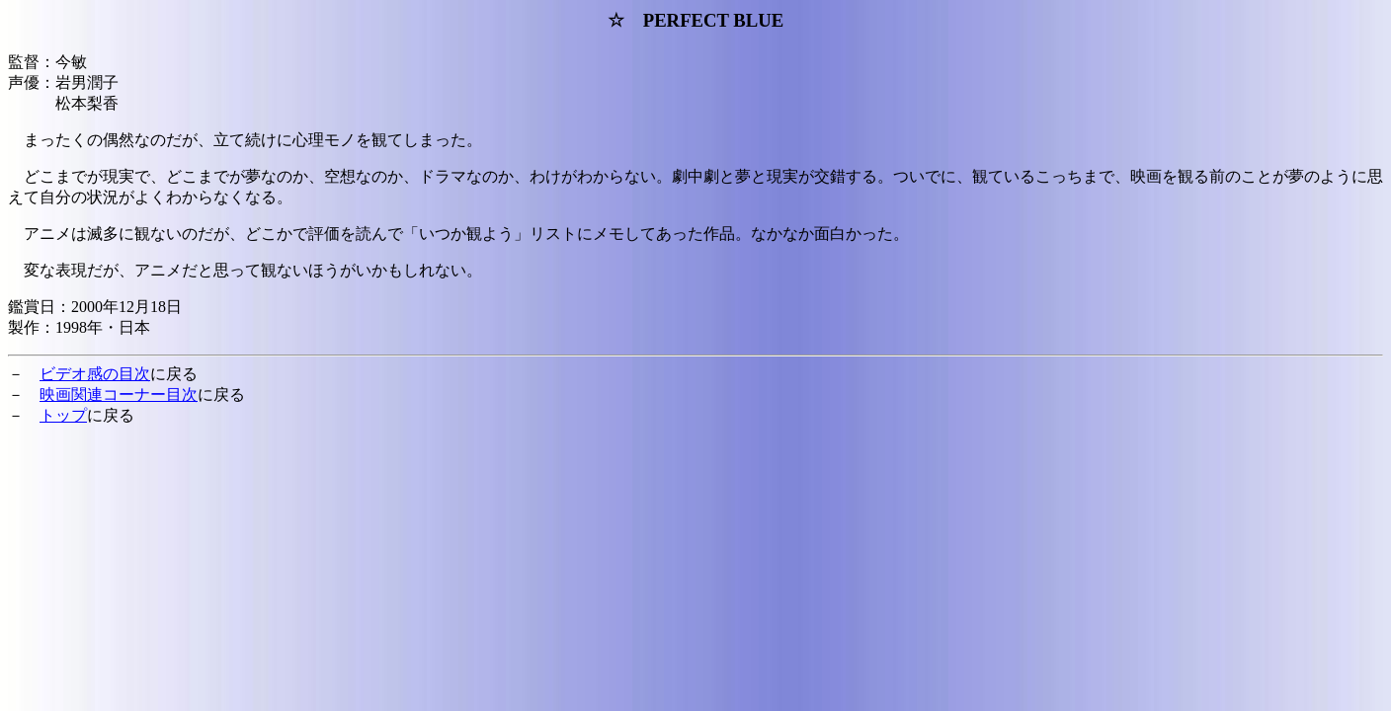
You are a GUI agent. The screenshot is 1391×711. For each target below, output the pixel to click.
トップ (63, 415)
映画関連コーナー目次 (119, 394)
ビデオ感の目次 (95, 373)
